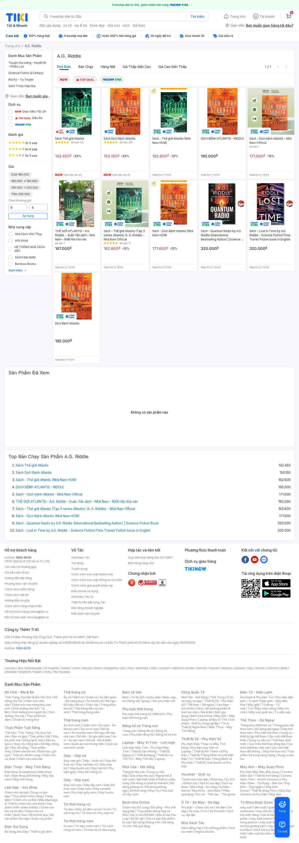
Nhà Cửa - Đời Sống (138, 767)
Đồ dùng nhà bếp (16, 831)
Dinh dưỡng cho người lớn (29, 712)
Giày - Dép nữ (75, 756)
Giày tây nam (92, 785)
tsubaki (65, 672)
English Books (204, 831)
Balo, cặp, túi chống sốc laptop (149, 699)
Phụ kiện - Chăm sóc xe (197, 807)
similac (260, 668)
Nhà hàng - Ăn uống (203, 787)
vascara (10, 668)
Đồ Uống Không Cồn (146, 822)
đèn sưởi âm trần (259, 833)
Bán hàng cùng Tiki (141, 563)
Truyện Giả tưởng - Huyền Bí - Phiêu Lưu (27, 64)
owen (76, 668)
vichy (47, 672)
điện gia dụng (49, 25)
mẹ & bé (81, 25)
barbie (65, 668)
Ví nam (68, 826)
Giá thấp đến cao (137, 67)
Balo (125, 697)
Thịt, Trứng (25, 732)
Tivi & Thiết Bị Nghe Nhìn (205, 725)
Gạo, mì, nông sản (26, 744)
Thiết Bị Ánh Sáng (266, 775)
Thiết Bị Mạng (145, 755)
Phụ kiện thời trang (137, 709)
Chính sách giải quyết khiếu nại (92, 585)
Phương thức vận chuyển (21, 583)
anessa (227, 668)
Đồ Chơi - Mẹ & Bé (19, 692)
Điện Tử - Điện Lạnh (256, 692)
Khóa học (216, 779)
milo (130, 668)
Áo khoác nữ (95, 701)
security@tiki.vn (38, 617)
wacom (214, 668)
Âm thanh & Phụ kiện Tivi (256, 697)
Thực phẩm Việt (39, 736)
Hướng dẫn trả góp (17, 600)
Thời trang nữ (74, 692)
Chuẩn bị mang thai (26, 719)
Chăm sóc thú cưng (135, 807)
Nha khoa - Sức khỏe (206, 790)
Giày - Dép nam (76, 780)
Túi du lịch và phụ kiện (146, 697)
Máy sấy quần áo (260, 712)
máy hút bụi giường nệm (265, 824)
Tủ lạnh (253, 701)
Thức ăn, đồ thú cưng (26, 755)
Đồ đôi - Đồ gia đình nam (93, 736)
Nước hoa (20, 815)
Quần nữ (91, 697)
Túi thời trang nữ (77, 804)
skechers (142, 668)
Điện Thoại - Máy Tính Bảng (27, 767)
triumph (164, 668)
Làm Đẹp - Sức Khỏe (21, 787)
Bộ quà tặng (142, 826)
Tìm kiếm (197, 16)
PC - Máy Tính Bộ (141, 759)
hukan (37, 672)
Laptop (160, 759)
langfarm (25, 672)
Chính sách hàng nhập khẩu (23, 606)
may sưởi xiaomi (261, 818)
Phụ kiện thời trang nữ (136, 714)
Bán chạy (85, 67)
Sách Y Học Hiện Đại (22, 86)
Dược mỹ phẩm (42, 818)
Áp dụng (28, 216)
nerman (202, 668)
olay (250, 668)
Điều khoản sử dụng (84, 591)
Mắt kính (159, 714)
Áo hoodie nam (82, 732)
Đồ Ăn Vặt (137, 818)
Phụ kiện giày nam (84, 792)
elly (122, 668)
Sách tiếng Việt (191, 828)
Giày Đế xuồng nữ (90, 772)
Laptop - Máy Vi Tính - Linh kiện (148, 743)
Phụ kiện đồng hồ (142, 734)
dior (20, 668)
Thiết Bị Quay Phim (264, 790)
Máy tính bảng (23, 779)
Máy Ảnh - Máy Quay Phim (262, 767)
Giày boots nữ (79, 768)
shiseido (11, 672)
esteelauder (33, 668)
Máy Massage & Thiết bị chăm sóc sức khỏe (31, 801)
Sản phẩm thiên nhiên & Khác (28, 805)
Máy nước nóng (265, 708)
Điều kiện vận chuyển (85, 613)
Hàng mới (108, 67)
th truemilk (52, 668)
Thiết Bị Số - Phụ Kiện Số (201, 739)
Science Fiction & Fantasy (25, 73)
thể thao (139, 25)
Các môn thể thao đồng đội (267, 744)
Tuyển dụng (79, 568)
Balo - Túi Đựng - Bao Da (265, 783)
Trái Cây (10, 732)
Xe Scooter (217, 811)
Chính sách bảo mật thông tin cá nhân (96, 580)
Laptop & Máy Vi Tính (212, 719)
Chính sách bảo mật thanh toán (92, 574)
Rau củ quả (19, 736)
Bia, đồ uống (19, 747)
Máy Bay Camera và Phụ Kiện (265, 792)
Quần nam (89, 725)
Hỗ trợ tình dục (38, 815)
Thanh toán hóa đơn (194, 779)
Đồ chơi (46, 697)
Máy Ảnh (275, 794)
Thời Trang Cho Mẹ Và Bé (22, 697)
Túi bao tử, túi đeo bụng (99, 830)
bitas (284, 668)
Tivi (250, 708)
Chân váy (92, 704)
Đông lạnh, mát (33, 740)
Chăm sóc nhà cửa (30, 759)
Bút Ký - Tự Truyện (21, 79)
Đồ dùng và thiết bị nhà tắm (150, 783)
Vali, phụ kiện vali (163, 701)
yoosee (239, 668)
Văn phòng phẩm (215, 828)
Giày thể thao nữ (274, 751)
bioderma (111, 668)
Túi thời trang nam (78, 821)
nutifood (178, 668)
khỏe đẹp (97, 25)
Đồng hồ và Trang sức (140, 726)
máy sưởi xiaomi (270, 822)
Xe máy (194, 811)
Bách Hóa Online (136, 802)
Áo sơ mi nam (90, 729)
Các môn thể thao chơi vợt (266, 745)
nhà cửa (113, 25)
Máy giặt (253, 704)
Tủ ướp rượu (283, 712)
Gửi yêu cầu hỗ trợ (17, 572)
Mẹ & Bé (206, 712)
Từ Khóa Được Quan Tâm (260, 802)
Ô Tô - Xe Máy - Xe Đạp (200, 802)
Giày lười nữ (98, 768)
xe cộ (67, 25)
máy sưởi (246, 807)
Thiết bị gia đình (41, 831)
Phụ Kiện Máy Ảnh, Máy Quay (259, 772)
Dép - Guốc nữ (93, 760)
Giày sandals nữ (86, 764)
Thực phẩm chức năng (27, 796)
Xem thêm (17, 270)
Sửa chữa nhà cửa (142, 775)
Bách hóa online (201, 716)
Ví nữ (106, 809)
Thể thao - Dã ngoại (200, 704)
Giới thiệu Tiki (80, 557)
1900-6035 (24, 557)
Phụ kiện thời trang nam (147, 716)
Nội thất (142, 779)
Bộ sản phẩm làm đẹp (29, 816)
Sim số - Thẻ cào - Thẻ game (215, 794)
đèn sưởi (260, 807)
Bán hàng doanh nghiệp (87, 608)
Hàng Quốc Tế (192, 692)
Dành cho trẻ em (25, 751)
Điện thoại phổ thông (26, 775)
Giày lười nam (73, 785)
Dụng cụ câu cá (259, 740)
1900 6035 (23, 648)
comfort (272, 668)
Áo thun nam (72, 725)
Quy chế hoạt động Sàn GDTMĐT (150, 557)
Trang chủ (238, 16)
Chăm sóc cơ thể (25, 800)
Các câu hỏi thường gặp (20, 567)
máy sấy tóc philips (269, 811)
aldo (154, 668)
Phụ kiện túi (106, 813)
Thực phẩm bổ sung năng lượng (267, 753)
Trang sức (129, 731)
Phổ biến (64, 67)
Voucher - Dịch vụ (195, 774)
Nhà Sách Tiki (192, 823)
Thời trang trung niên (85, 712)
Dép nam (84, 788)
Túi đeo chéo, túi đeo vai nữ (82, 809)
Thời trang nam (76, 720)
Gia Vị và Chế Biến (142, 815)
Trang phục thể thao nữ (255, 725)
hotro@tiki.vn (39, 611)
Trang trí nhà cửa (133, 772)
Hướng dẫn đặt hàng (18, 578)
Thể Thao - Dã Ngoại (257, 720)
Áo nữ (67, 697)
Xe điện (221, 807)
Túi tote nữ (88, 813)
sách (126, 25)
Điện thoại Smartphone (20, 772)
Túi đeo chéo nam (87, 826)
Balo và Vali (132, 692)
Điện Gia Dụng (16, 827)
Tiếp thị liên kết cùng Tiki (88, 602)
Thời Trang (217, 697)
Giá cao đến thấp (172, 67)
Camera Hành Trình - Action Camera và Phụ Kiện (266, 779)
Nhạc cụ (153, 790)
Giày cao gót (72, 760)
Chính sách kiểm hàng (19, 589)
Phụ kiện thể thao (266, 732)
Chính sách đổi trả (16, 595)
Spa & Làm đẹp (210, 783)
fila (55, 672)
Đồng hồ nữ (145, 731)
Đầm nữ (79, 697)
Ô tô (204, 811)
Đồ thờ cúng (138, 790)
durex (98, 668)
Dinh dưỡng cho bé (25, 708)
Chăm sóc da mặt (16, 792)
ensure (87, 668)
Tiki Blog (77, 563)
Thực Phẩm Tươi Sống (22, 728)
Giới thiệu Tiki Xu (82, 596)
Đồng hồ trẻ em (166, 734)
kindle (190, 668)
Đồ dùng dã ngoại (267, 729)
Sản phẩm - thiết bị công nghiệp (208, 721)
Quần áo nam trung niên (88, 744)
